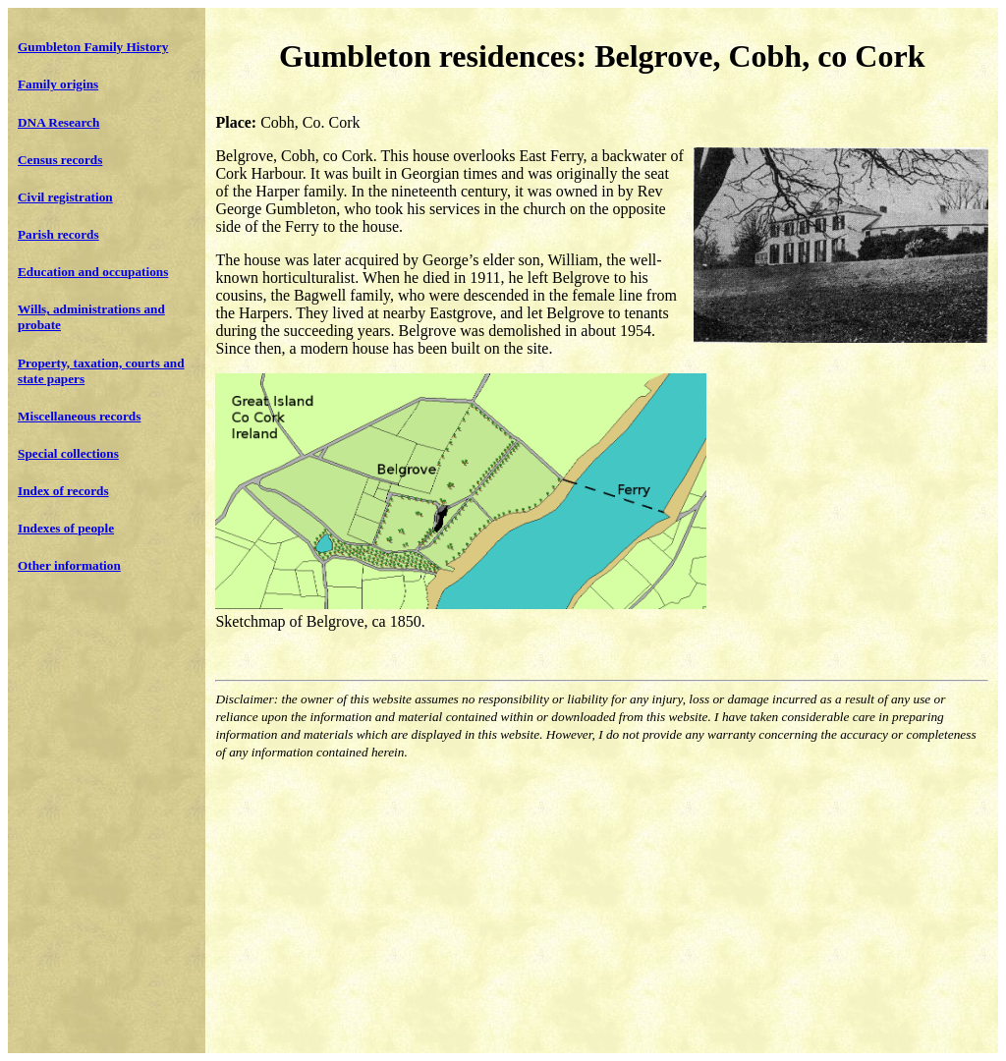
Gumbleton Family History (93, 46)
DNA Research (58, 122)
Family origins (58, 84)
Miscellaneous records (79, 416)
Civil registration (65, 197)
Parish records (58, 234)
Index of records (63, 490)
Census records (60, 159)
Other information (69, 565)
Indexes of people (66, 528)
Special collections (68, 453)
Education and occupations (93, 271)
